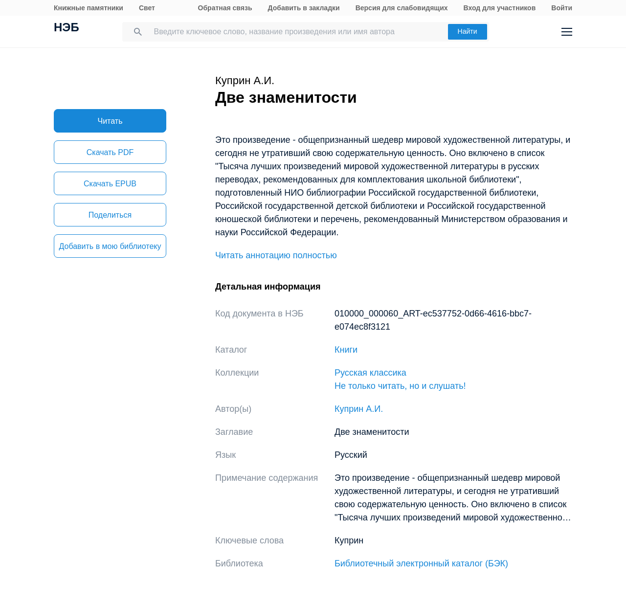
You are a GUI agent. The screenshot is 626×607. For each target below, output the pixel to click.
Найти (467, 31)
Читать (110, 121)
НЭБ (66, 28)
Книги (346, 350)
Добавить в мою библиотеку (110, 246)
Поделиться (110, 215)
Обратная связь (225, 8)
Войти (561, 8)
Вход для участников (500, 8)
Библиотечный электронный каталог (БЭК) (421, 563)
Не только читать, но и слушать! (400, 386)
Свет (147, 8)
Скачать (110, 152)
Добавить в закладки (304, 8)
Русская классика (370, 373)
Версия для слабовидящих (402, 8)
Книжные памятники (88, 8)
